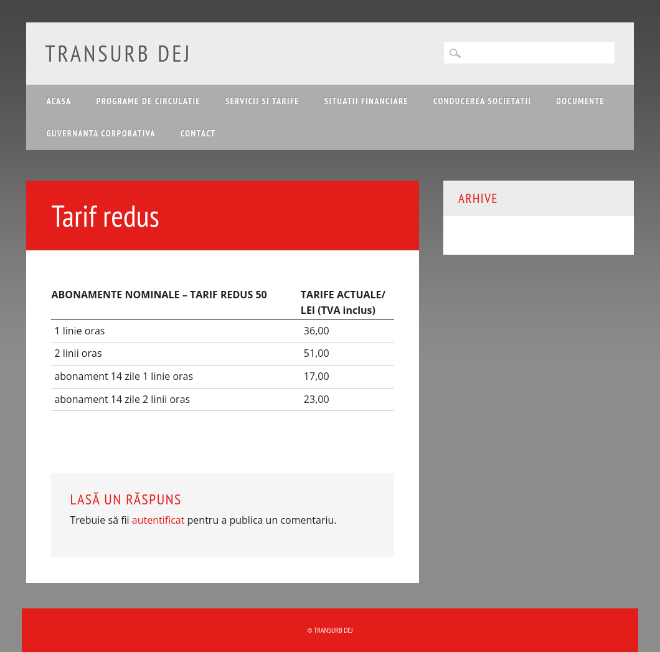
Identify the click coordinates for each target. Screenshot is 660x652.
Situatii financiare (366, 100)
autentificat (158, 520)
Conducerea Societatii (482, 100)
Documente (580, 100)
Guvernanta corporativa (100, 133)
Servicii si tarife (262, 100)
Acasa (58, 100)
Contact (198, 133)
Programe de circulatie (148, 100)
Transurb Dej (118, 53)
